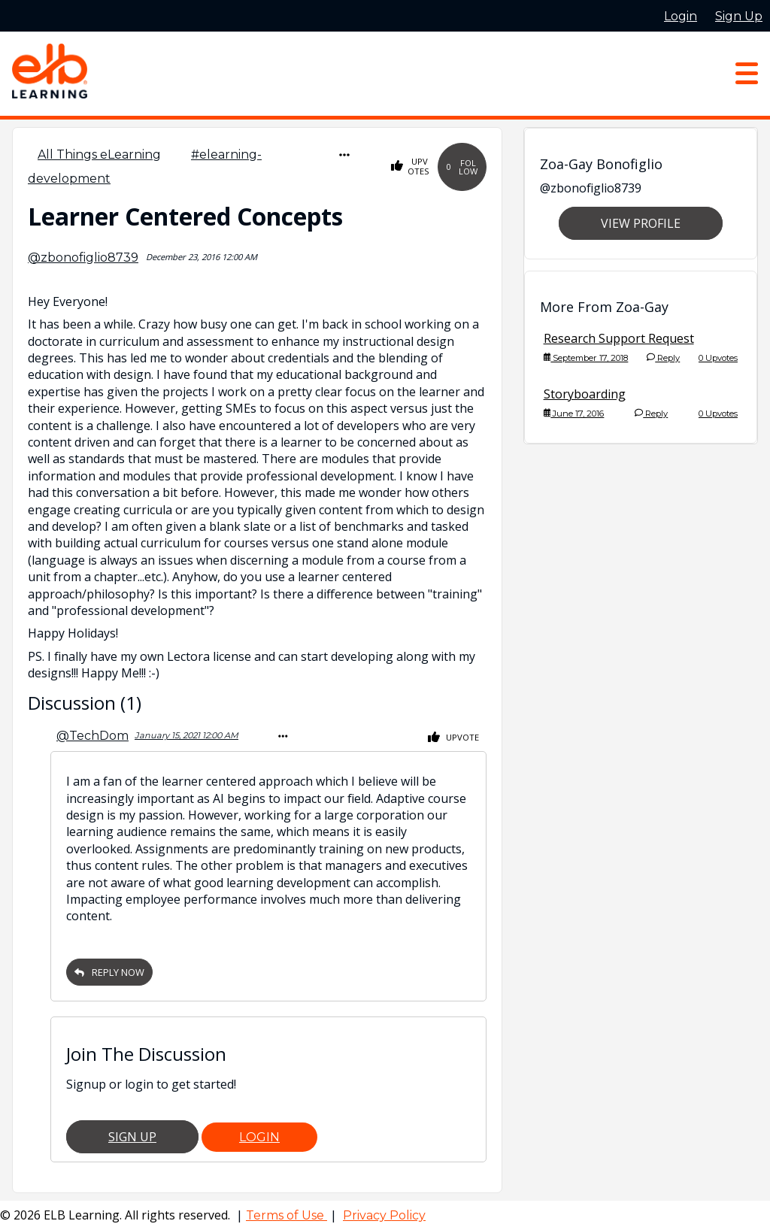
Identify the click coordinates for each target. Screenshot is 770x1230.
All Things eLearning (99, 154)
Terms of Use (286, 1215)
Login (259, 1137)
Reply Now (109, 972)
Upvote (453, 738)
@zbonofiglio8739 (83, 257)
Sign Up (132, 1137)
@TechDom (92, 736)
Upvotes (410, 166)
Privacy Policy (384, 1215)
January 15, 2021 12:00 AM (186, 735)
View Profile (641, 223)
